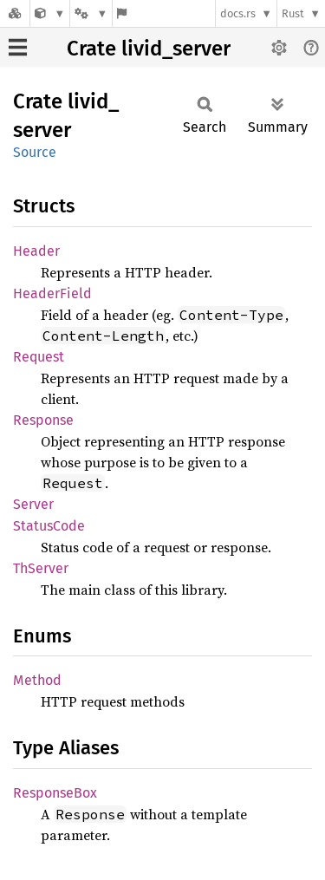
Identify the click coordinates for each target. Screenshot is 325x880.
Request (38, 357)
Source (34, 152)
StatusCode (49, 526)
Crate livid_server (149, 48)
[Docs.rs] (14, 13)
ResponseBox (55, 793)
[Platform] (91, 13)
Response (43, 420)
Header (36, 251)
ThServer (40, 568)
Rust (293, 13)
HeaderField (52, 293)
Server (33, 504)
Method (37, 680)
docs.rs (238, 13)
